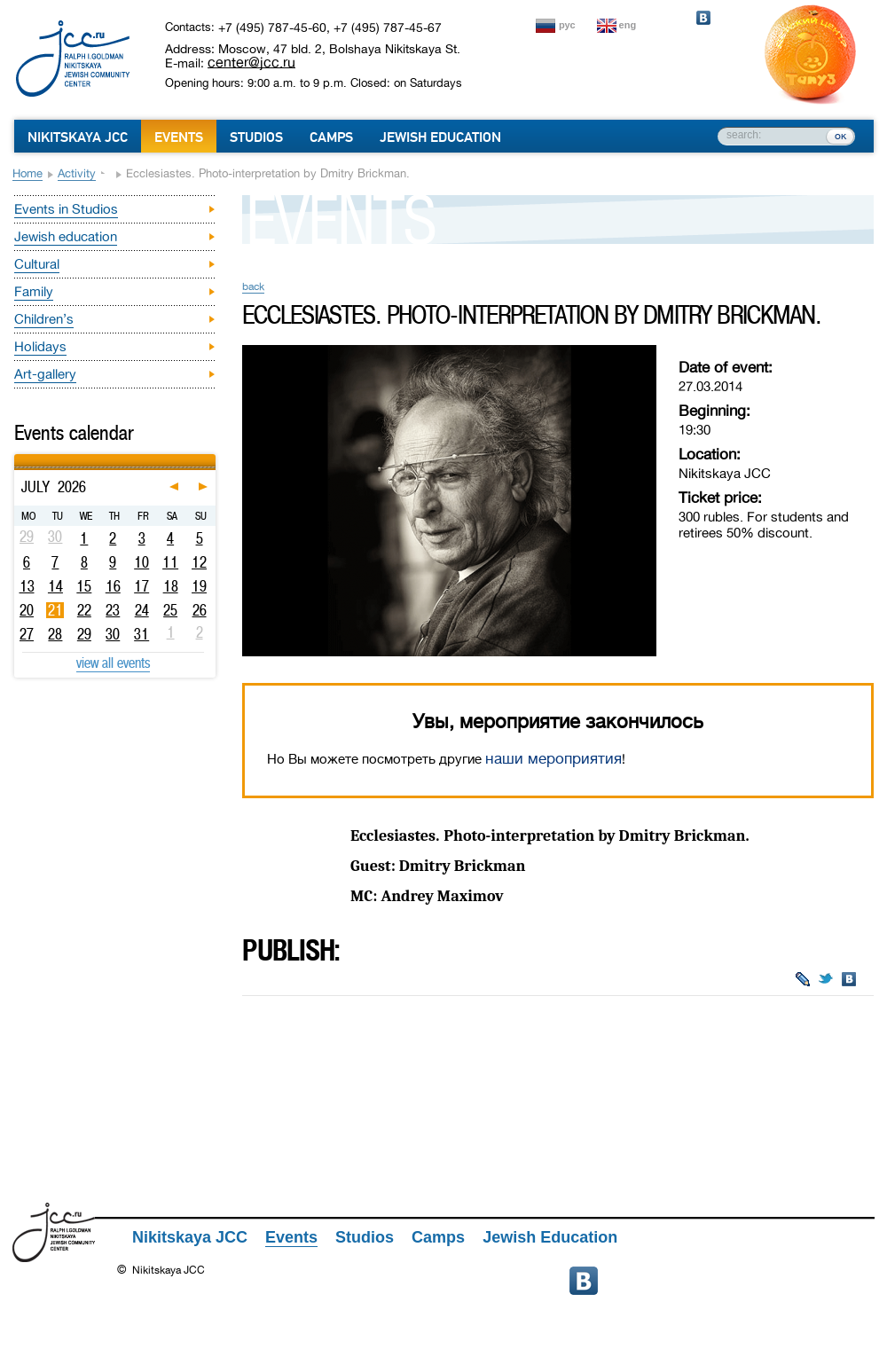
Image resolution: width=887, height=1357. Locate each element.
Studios (256, 137)
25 (170, 610)
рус (567, 25)
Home (27, 173)
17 (141, 586)
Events (178, 137)
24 (142, 610)
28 (55, 634)
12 (199, 562)
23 (113, 610)
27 (27, 634)
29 (84, 634)
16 (113, 586)
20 (27, 610)
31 (141, 634)
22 (84, 610)
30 (113, 634)
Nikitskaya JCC (77, 137)
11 (170, 562)
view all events (113, 662)
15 (83, 586)
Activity (77, 173)
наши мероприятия (553, 758)
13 (27, 586)
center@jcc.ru (251, 62)
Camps (331, 137)
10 (141, 562)
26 (199, 610)
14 (55, 586)
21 (55, 610)
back (253, 286)
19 (199, 586)
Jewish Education (440, 137)
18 (170, 586)
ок (840, 135)
